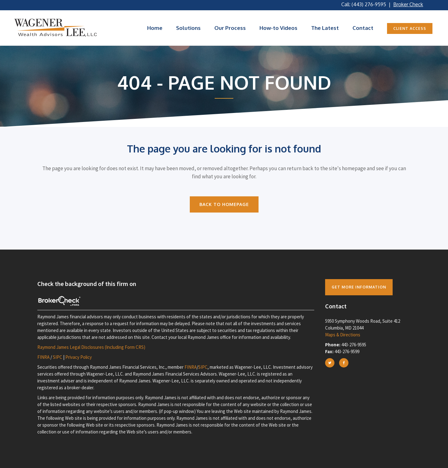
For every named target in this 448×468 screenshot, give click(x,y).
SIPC (57, 357)
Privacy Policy (78, 357)
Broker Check (408, 4)
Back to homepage (224, 204)
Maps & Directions (342, 335)
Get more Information (359, 287)
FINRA (43, 357)
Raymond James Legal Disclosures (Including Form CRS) (91, 347)
